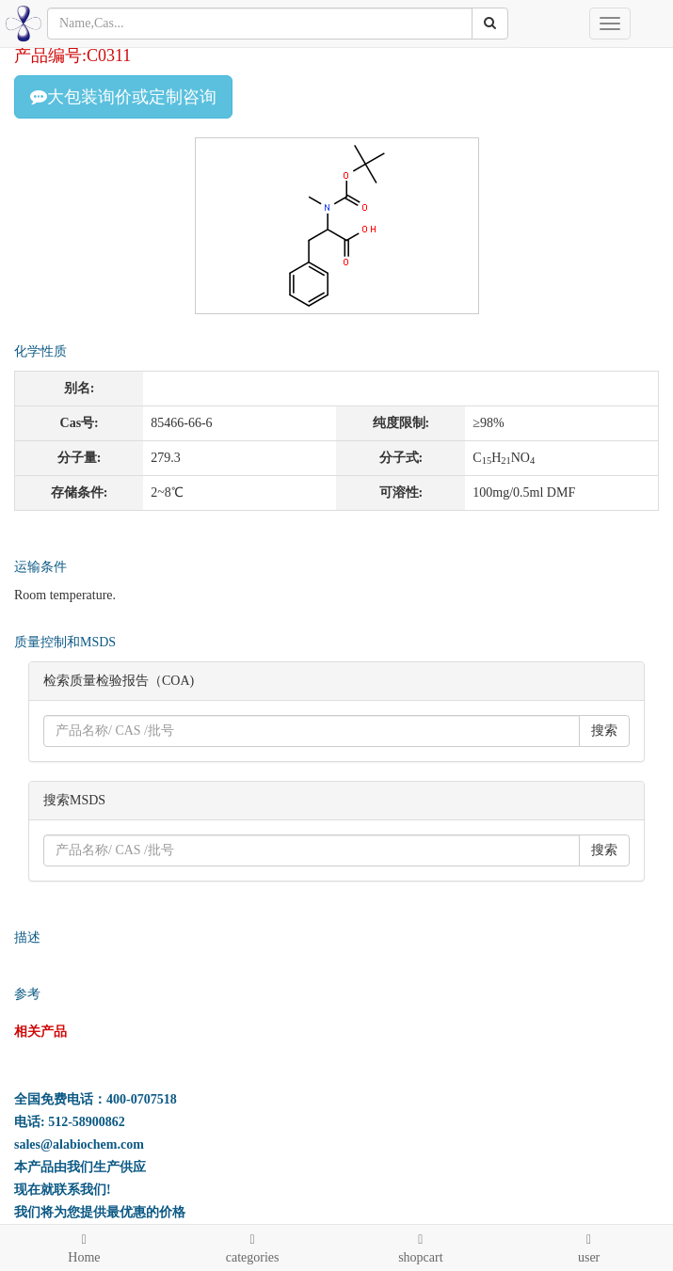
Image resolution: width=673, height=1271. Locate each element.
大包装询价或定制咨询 (123, 96)
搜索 (604, 730)
